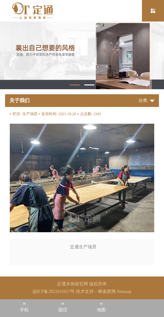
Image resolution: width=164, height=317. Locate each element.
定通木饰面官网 (72, 284)
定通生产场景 (83, 247)
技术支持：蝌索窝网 (96, 291)
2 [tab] (89, 84)
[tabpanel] (82, 55)
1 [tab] (75, 84)
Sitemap (124, 291)
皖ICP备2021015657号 (54, 291)
